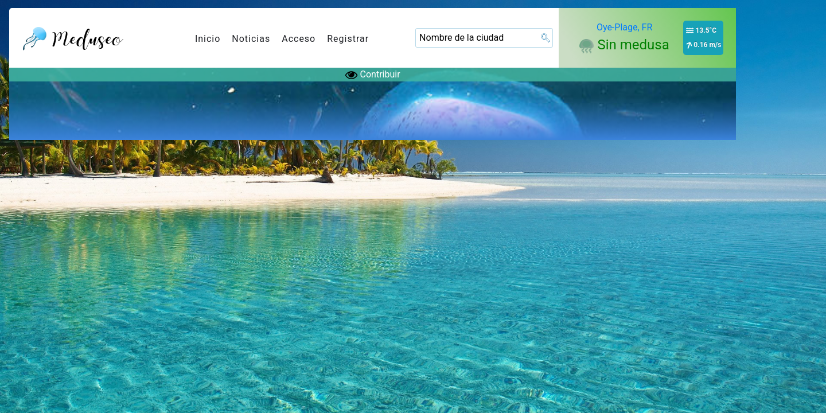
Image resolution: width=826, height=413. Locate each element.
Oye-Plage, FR (624, 27)
